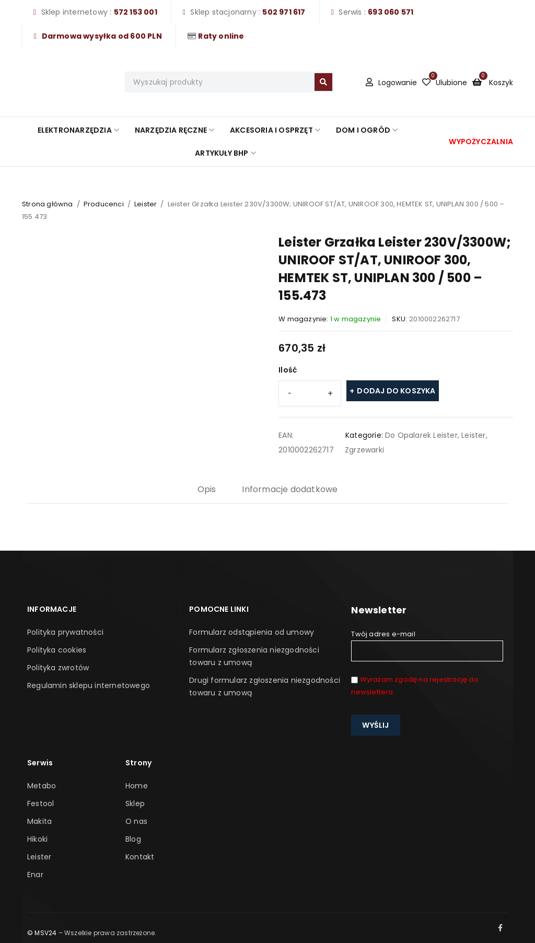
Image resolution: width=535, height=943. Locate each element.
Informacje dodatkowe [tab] (290, 489)
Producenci (104, 204)
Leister (145, 204)
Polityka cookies (56, 650)
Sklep (135, 803)
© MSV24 (41, 932)
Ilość (287, 370)
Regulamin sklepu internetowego (88, 685)
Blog (133, 839)
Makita (39, 821)
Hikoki (37, 839)
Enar (35, 874)
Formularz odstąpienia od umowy (251, 632)
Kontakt (139, 857)
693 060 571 (390, 12)
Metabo (41, 786)
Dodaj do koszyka (396, 391)
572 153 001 (135, 12)
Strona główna (47, 204)
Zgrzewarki (364, 450)
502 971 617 (283, 12)
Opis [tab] (206, 489)
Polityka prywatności (65, 632)
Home (136, 786)
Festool (40, 803)
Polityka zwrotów (58, 667)
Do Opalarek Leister (421, 435)
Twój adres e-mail (427, 645)
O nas (136, 821)
